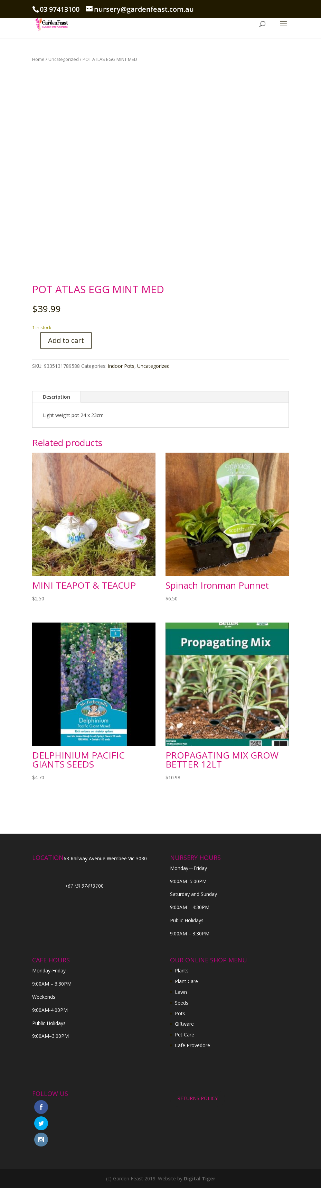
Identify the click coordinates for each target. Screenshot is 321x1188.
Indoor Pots (121, 366)
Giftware (184, 1024)
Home (38, 59)
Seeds (181, 1002)
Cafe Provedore (192, 1045)
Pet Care (184, 1034)
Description (56, 396)
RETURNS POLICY (197, 1098)
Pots (180, 1013)
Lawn (181, 992)
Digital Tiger (199, 1178)
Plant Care (186, 981)
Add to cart (66, 340)
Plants (182, 970)
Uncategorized (63, 59)
